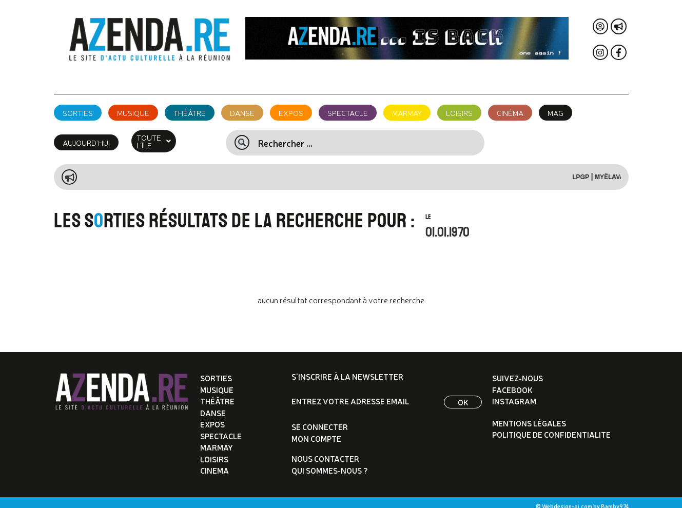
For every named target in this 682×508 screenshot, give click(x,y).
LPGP (588, 169)
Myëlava (617, 169)
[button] (162, 137)
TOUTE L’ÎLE (162, 137)
